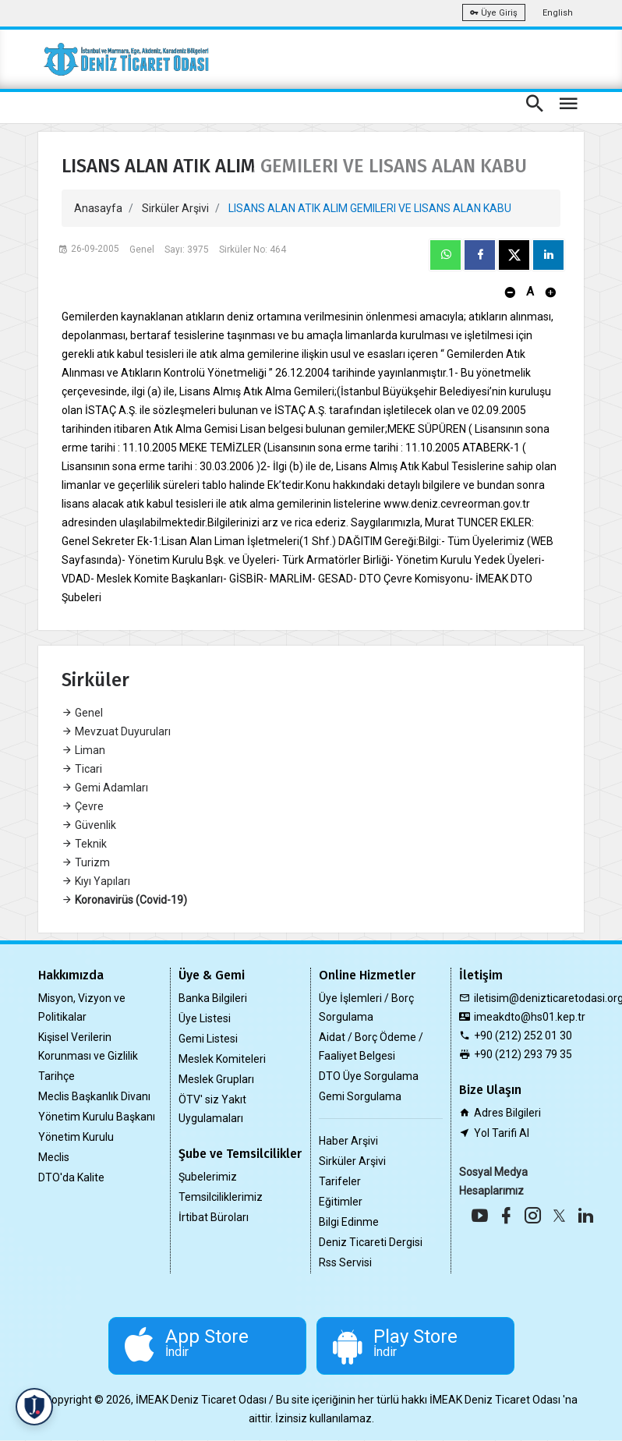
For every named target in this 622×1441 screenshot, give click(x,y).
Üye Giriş (494, 13)
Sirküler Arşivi (175, 208)
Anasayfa (98, 208)
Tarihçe (56, 1076)
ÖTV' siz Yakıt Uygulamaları (212, 1108)
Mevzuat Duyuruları (116, 731)
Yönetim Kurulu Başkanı (96, 1116)
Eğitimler (340, 1201)
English (557, 13)
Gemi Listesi (208, 1038)
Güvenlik (89, 825)
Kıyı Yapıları (96, 881)
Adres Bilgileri (507, 1112)
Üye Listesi (204, 1018)
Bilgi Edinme (349, 1222)
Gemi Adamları (105, 787)
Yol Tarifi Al (501, 1133)
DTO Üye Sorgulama (369, 1076)
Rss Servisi (345, 1262)
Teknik (84, 843)
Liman (83, 750)
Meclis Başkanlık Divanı (94, 1096)
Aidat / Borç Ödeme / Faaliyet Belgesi (371, 1046)
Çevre (83, 806)
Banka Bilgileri (212, 998)
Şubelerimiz (207, 1176)
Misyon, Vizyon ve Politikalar (81, 1007)
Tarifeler (340, 1181)
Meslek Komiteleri (222, 1059)
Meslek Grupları (216, 1079)
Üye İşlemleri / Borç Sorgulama (366, 1007)
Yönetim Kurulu (76, 1137)
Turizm (86, 862)
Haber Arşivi (348, 1141)
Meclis (53, 1157)
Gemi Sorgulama (360, 1096)
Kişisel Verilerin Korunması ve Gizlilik (88, 1046)
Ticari (82, 769)
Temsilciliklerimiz (220, 1197)
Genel (82, 712)
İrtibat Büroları (213, 1217)
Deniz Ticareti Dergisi (370, 1242)
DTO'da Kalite (71, 1177)
